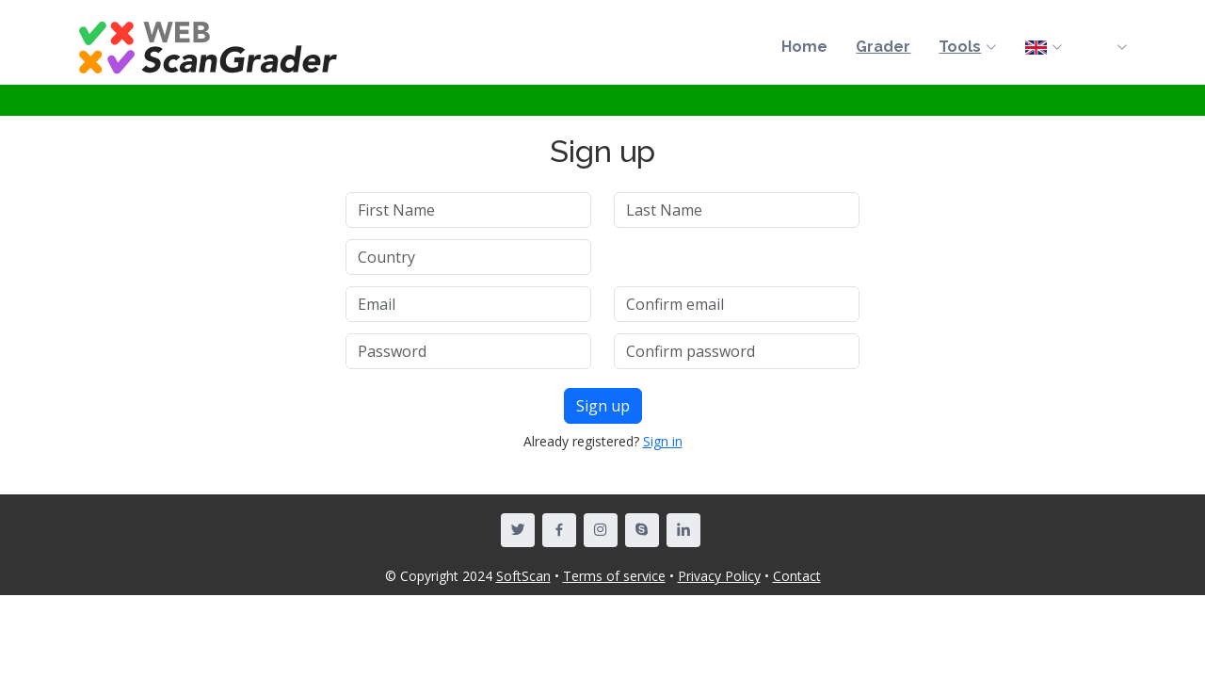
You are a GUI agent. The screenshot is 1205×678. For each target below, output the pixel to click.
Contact (797, 576)
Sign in (663, 441)
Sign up (603, 406)
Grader (883, 47)
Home (804, 47)
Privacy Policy (719, 576)
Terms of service (614, 576)
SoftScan (523, 576)
